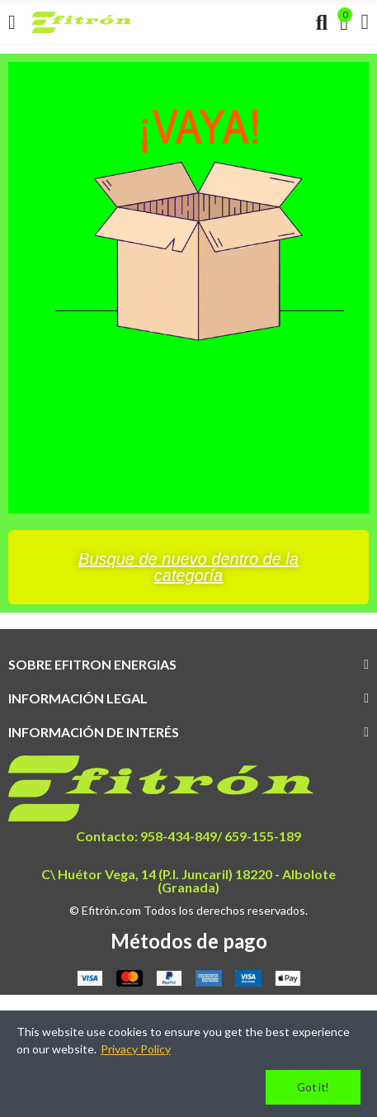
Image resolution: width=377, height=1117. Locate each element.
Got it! (313, 1087)
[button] (188, 567)
